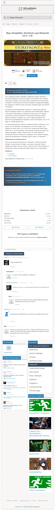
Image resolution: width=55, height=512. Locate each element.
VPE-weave (8, 409)
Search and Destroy (37, 491)
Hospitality (11, 154)
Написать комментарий (14, 253)
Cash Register (12, 156)
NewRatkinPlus (35, 473)
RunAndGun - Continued (39, 414)
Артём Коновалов (11, 283)
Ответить (13, 266)
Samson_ (9, 393)
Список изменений (10, 83)
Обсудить (32, 75)
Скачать (16, 227)
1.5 (29, 158)
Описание (6, 83)
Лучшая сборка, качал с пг (10, 386)
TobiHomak (7, 310)
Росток (8, 402)
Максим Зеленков (11, 382)
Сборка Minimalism (10, 379)
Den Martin (48, 213)
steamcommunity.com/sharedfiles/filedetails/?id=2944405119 (31, 287)
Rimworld (34, 174)
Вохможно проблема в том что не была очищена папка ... (13, 376)
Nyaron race (34, 455)
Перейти (48, 223)
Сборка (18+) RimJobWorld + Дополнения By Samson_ (16, 389)
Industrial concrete (10, 368)
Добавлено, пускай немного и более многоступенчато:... (12, 406)
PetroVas (9, 361)
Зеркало (39, 227)
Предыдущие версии (15, 83)
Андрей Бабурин (9, 353)
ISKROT (6, 257)
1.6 (32, 158)
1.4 (26, 158)
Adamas (49, 216)
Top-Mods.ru (18, 507)
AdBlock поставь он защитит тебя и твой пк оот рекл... (14, 366)
